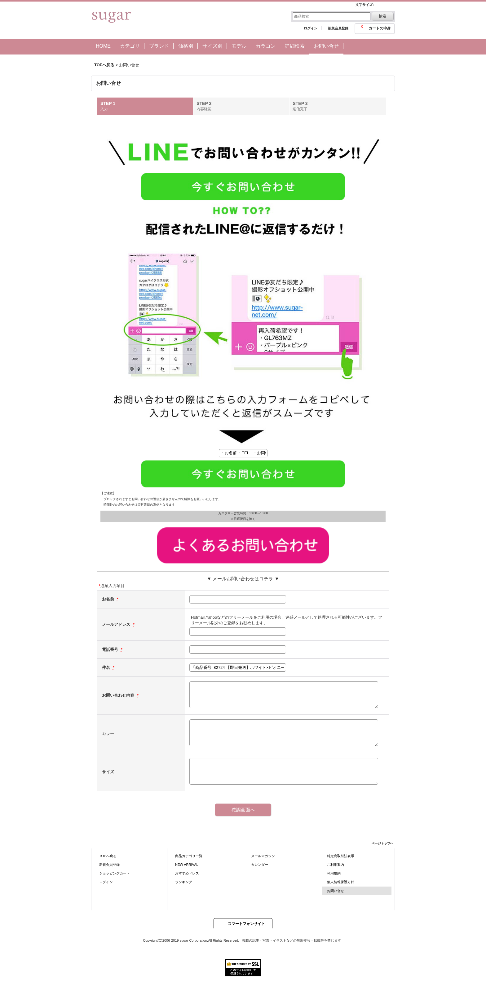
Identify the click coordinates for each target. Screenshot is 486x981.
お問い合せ (335, 891)
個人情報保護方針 (340, 882)
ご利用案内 (335, 864)
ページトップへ (382, 843)
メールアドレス (116, 624)
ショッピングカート (114, 873)
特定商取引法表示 (340, 856)
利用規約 (334, 873)
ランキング (183, 882)
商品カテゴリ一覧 (188, 856)
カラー (108, 733)
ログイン (310, 28)
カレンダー (259, 864)
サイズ (108, 772)
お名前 (108, 599)
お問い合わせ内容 (118, 695)
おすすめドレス (187, 873)
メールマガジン (263, 856)
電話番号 (110, 649)
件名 (106, 667)
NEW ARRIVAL (186, 864)
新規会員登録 (338, 28)
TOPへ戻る (108, 856)
